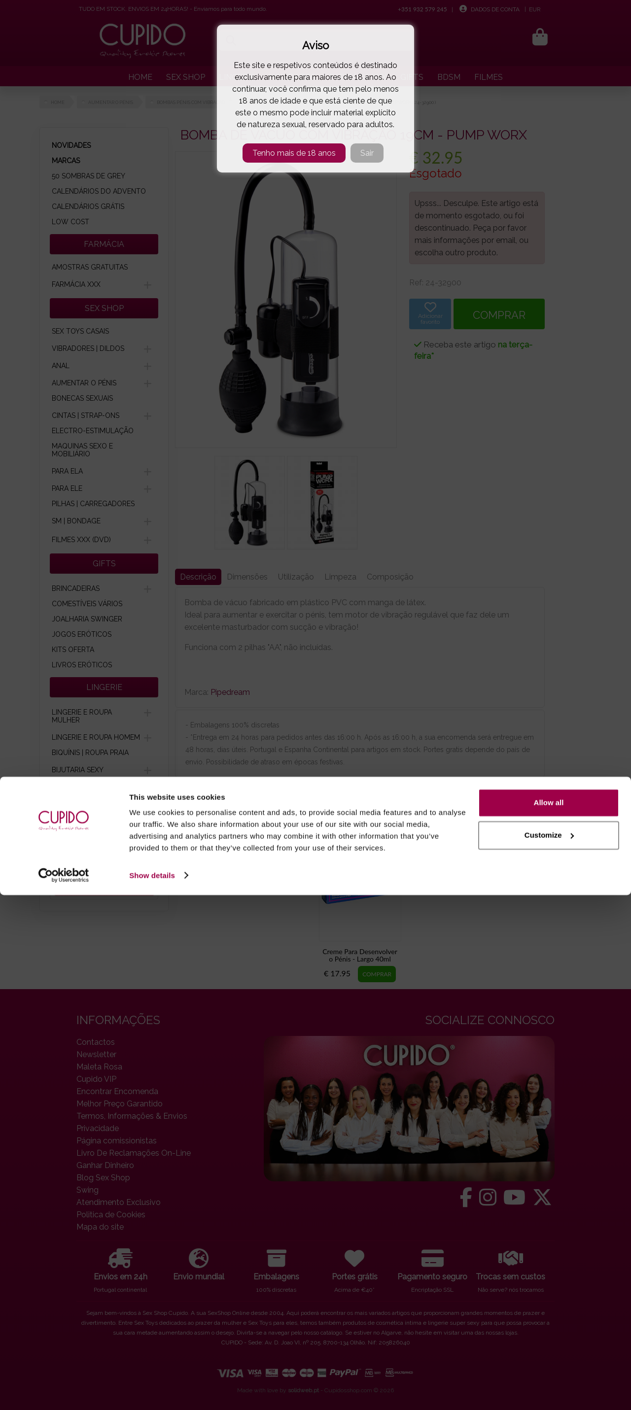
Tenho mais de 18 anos (294, 153)
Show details (152, 1390)
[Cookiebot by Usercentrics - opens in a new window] (64, 1390)
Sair (367, 153)
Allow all (549, 1318)
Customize (549, 1350)
